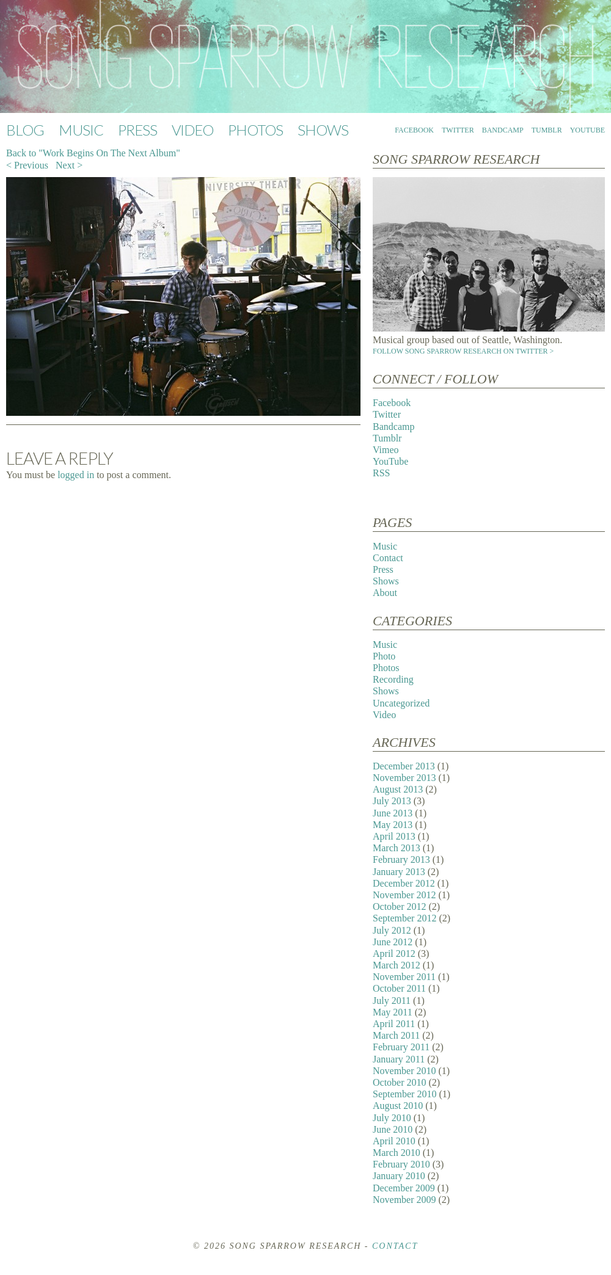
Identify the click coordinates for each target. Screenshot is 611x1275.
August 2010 (398, 1105)
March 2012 (396, 965)
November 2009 (404, 1199)
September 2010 (404, 1094)
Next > (69, 165)
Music (81, 130)
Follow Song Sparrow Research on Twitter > (463, 351)
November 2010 (404, 1071)
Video (192, 130)
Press (137, 130)
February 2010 (401, 1164)
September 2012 (404, 918)
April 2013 (394, 836)
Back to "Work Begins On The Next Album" (93, 153)
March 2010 (396, 1152)
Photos (255, 130)
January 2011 (399, 1059)
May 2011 (392, 1012)
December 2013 (404, 766)
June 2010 (392, 1129)
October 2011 (399, 988)
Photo (384, 656)
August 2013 (398, 789)
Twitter (458, 130)
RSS (381, 473)
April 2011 (394, 1024)
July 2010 (392, 1118)
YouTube (587, 130)
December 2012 (404, 883)
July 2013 (392, 801)
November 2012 (404, 895)
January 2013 (399, 871)
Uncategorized (401, 703)
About (385, 592)
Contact (388, 558)
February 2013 (401, 859)
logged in (75, 475)
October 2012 (399, 906)
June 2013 (392, 813)
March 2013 (396, 848)
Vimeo (386, 450)
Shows (323, 130)
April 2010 (394, 1141)
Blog (25, 130)
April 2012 (394, 953)
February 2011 (401, 1047)
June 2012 (392, 942)
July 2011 (392, 1000)
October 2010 (399, 1082)
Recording (393, 679)
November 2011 (404, 977)
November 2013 (404, 777)
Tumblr (547, 130)
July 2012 (392, 930)
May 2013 (392, 824)
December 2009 (404, 1188)
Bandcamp (503, 130)
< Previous (27, 165)
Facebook (414, 130)
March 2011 (396, 1035)
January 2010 (399, 1176)
